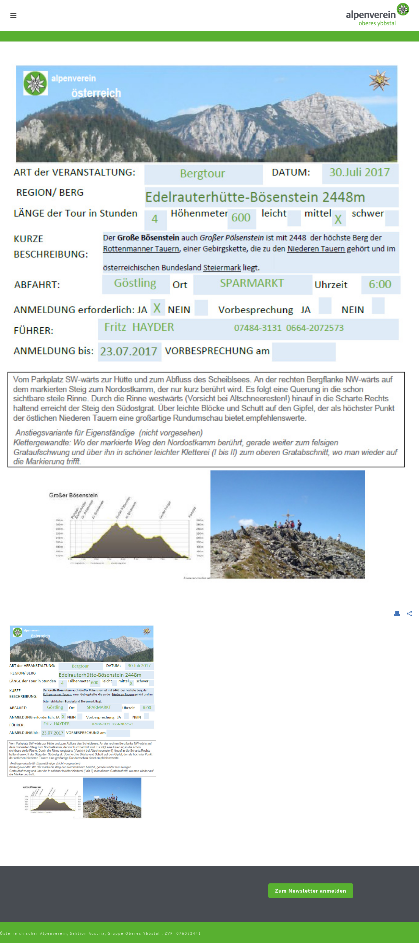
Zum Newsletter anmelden (310, 890)
